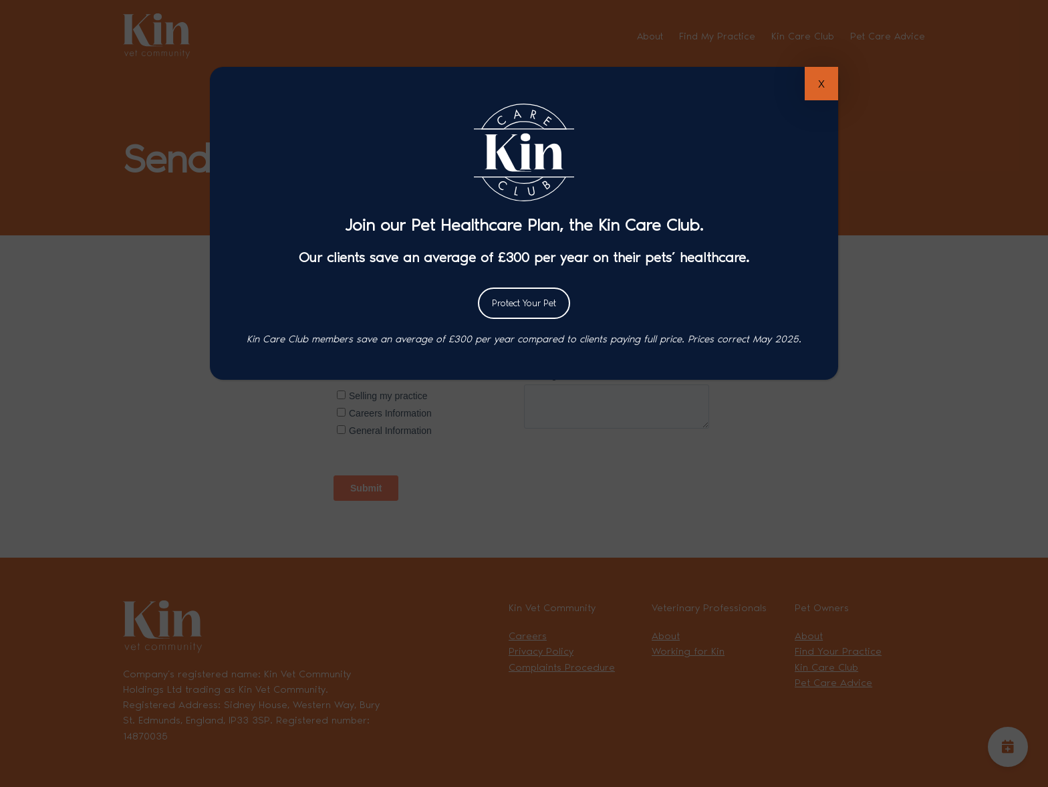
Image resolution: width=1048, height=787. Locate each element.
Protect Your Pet (524, 303)
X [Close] (821, 84)
